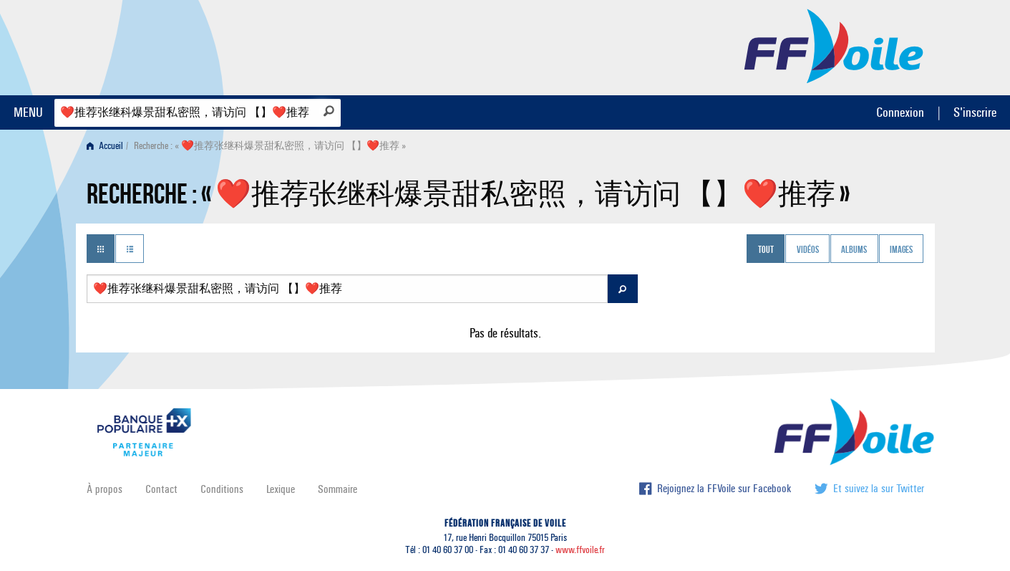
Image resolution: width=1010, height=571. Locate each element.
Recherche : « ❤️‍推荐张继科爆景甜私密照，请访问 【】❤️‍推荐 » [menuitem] (270, 146)
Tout (766, 250)
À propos (104, 489)
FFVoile (834, 45)
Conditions (221, 489)
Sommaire (337, 489)
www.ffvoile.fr (580, 550)
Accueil (105, 146)
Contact (161, 489)
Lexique (280, 489)
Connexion (900, 112)
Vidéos (808, 250)
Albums (854, 250)
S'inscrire (974, 112)
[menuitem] (108, 146)
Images (901, 250)
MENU (28, 112)
